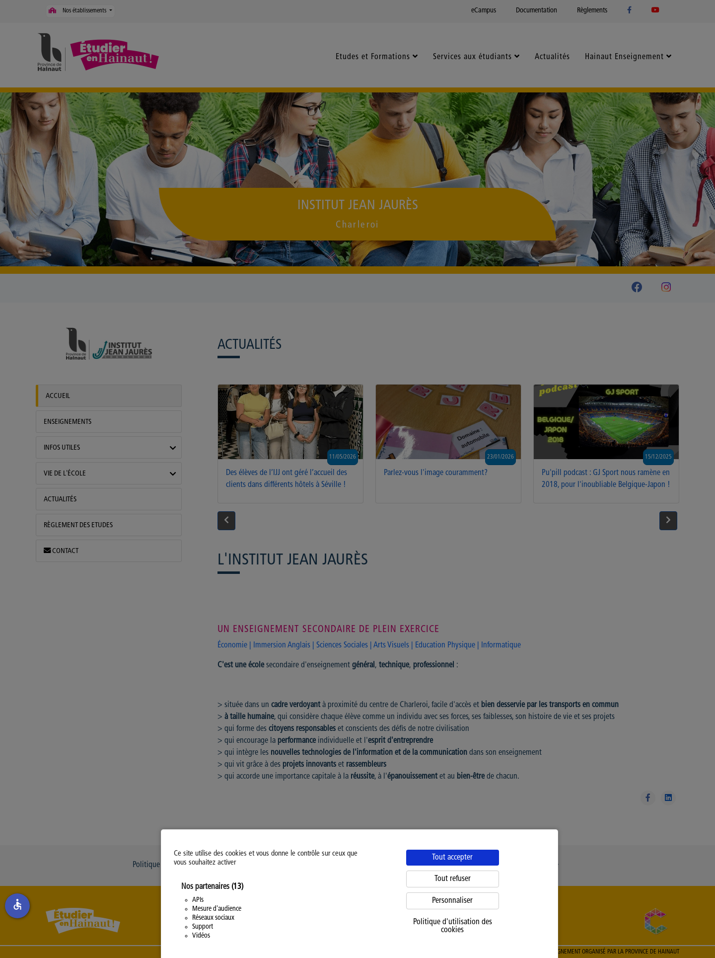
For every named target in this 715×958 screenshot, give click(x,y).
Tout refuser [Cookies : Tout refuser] (452, 879)
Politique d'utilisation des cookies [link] (452, 926)
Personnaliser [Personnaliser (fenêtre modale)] (452, 901)
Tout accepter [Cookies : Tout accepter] (452, 858)
